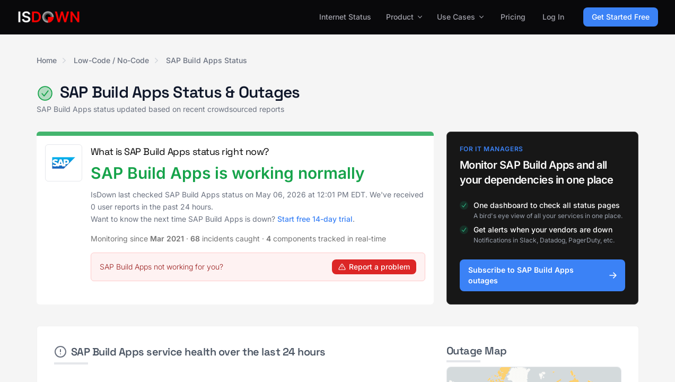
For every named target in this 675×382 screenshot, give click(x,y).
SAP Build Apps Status (206, 60)
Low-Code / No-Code (111, 60)
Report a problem (374, 266)
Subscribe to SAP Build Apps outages (542, 275)
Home (47, 60)
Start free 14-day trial (315, 218)
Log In (553, 16)
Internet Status (345, 16)
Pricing (513, 16)
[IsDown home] (49, 17)
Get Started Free (621, 16)
